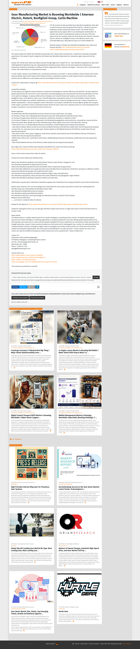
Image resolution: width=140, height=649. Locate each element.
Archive (113, 5)
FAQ (73, 643)
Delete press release (20, 298)
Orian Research (63, 545)
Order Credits (105, 5)
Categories (83, 5)
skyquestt (13, 545)
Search (124, 2)
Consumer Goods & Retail (24, 346)
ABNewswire (14, 484)
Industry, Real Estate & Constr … (26, 544)
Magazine (119, 5)
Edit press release (37, 298)
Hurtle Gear (62, 608)
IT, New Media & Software (72, 544)
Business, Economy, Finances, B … (26, 482)
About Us (126, 5)
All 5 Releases (15, 439)
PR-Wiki (86, 2)
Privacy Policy (84, 643)
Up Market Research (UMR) (18, 608)
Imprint (92, 2)
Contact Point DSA (105, 643)
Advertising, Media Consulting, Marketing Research (38, 21)
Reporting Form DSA (116, 643)
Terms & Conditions (94, 643)
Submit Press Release (93, 5)
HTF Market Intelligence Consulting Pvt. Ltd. (33, 23)
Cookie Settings (126, 643)
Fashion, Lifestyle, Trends (72, 607)
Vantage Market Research (65, 484)
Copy (96, 277)
